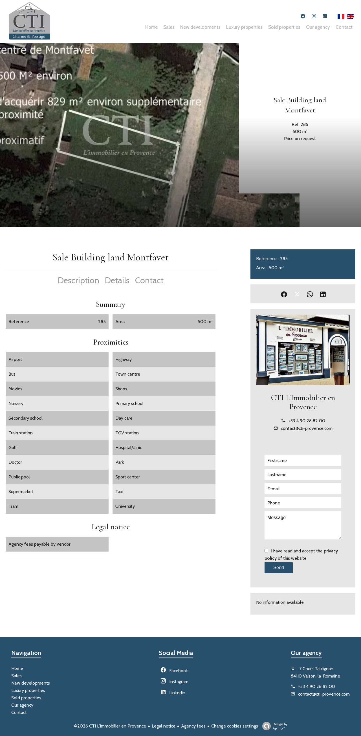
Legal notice (163, 726)
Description (78, 280)
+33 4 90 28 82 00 (306, 420)
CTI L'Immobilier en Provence (303, 402)
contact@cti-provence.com (307, 428)
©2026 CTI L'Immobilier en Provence (110, 726)
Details (117, 280)
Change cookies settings (234, 726)
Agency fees (193, 726)
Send (278, 567)
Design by (273, 726)
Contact (149, 280)
